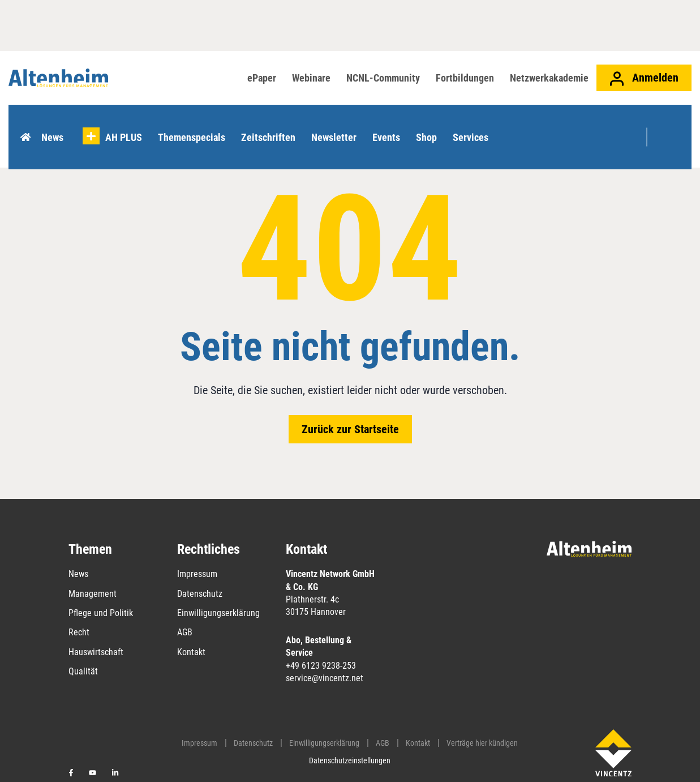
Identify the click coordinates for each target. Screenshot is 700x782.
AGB (184, 632)
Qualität (83, 671)
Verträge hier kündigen (482, 743)
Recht (78, 632)
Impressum (197, 574)
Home (28, 122)
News (55, 122)
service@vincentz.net (324, 678)
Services (473, 122)
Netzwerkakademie (549, 78)
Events (389, 122)
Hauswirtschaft (95, 652)
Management (92, 593)
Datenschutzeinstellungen (349, 760)
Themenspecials (194, 122)
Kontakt (191, 652)
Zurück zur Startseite (350, 429)
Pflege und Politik (100, 613)
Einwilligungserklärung (218, 613)
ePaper (261, 78)
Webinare (311, 78)
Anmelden (644, 78)
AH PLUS (126, 122)
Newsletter (336, 122)
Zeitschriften (271, 122)
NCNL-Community (383, 78)
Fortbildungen (465, 78)
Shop (429, 122)
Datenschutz (199, 593)
